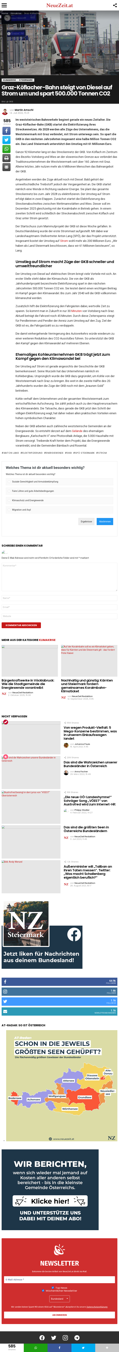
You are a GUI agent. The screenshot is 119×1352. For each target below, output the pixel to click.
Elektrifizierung (32, 452)
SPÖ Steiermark (85, 452)
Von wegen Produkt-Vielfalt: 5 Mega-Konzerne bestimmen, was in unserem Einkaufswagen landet (90, 733)
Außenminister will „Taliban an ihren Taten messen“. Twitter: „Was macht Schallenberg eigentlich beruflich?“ (88, 872)
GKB (69, 452)
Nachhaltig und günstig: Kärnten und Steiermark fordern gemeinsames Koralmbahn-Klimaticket (87, 686)
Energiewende (54, 452)
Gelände (77, 431)
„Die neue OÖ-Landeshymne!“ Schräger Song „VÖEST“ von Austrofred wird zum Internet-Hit (89, 801)
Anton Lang (11, 452)
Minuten (76, 311)
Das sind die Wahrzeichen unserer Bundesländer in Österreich (90, 764)
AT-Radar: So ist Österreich (23, 1025)
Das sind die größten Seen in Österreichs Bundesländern (86, 829)
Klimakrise (47, 640)
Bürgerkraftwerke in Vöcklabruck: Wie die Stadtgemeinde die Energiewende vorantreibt (28, 684)
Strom (64, 241)
